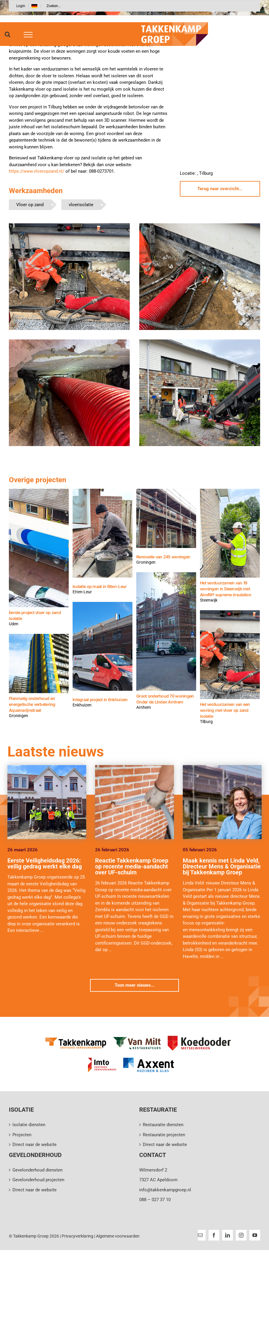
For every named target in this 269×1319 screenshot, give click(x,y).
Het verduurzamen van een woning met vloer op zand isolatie (225, 710)
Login (20, 6)
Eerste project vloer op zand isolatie (35, 615)
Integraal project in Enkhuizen (100, 699)
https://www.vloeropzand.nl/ (36, 171)
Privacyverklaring (77, 1236)
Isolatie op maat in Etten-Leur (100, 586)
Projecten (21, 1134)
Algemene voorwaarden (118, 1236)
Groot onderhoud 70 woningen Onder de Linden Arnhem (165, 698)
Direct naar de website (34, 1144)
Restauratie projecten (164, 1134)
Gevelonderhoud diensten (37, 1170)
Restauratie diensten (163, 1124)
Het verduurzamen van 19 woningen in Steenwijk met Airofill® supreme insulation (225, 588)
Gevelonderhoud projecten (38, 1179)
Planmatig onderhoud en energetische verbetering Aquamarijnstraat (32, 704)
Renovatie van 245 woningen (163, 556)
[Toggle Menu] (26, 34)
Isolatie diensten (28, 1124)
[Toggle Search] (7, 34)
